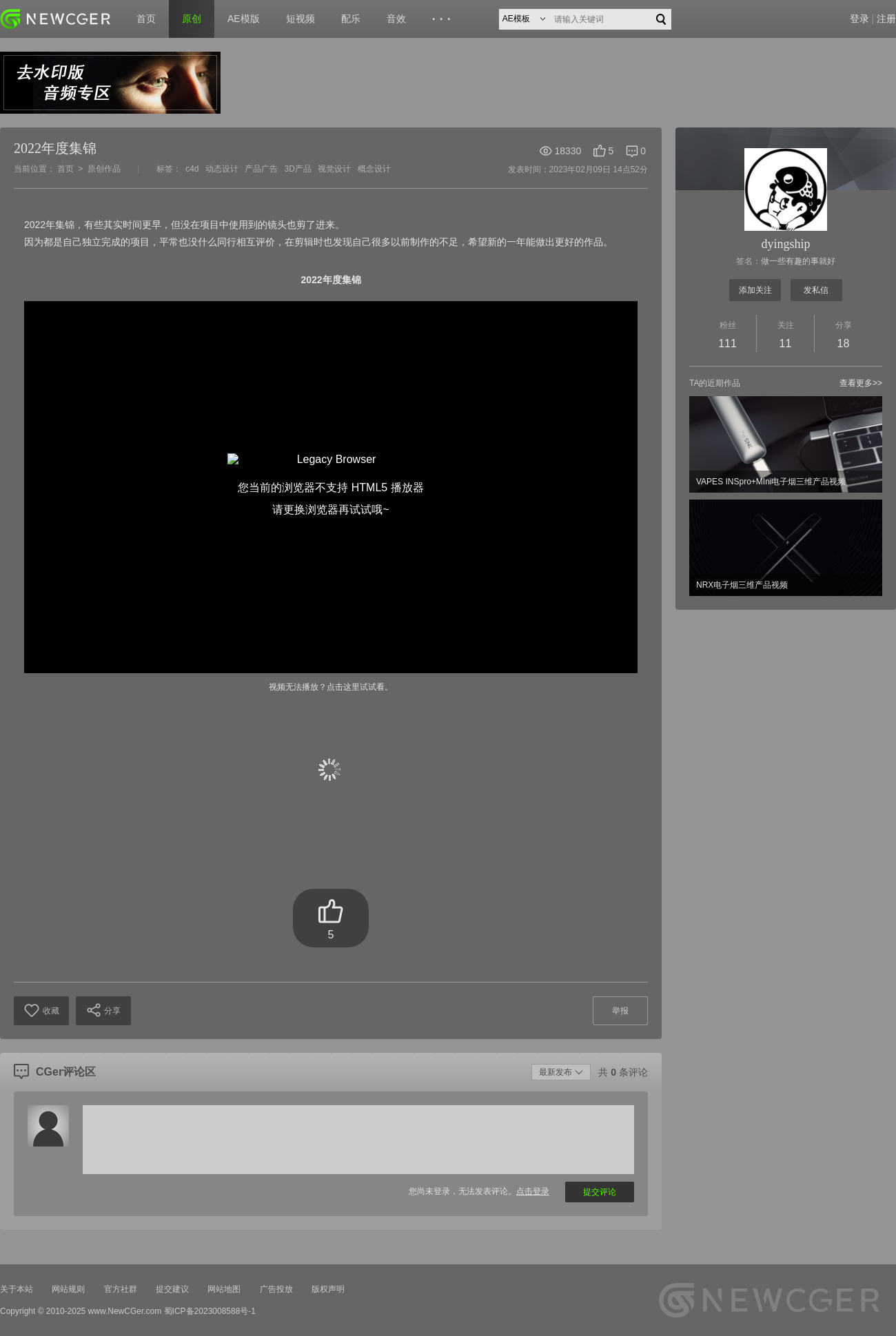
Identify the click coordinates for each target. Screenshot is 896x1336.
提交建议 (172, 1289)
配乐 (350, 18)
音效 (396, 18)
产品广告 (261, 169)
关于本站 (16, 1289)
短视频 (300, 18)
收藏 (41, 1010)
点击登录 (532, 1191)
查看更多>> (860, 383)
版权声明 (328, 1289)
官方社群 (120, 1289)
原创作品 (104, 169)
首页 (146, 18)
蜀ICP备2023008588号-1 (210, 1311)
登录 (859, 18)
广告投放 (276, 1289)
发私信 (816, 290)
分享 (104, 1010)
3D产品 (298, 169)
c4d (191, 169)
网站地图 (224, 1289)
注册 (886, 18)
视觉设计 (334, 169)
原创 (191, 18)
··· (443, 19)
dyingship (785, 244)
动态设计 (221, 169)
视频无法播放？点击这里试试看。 (331, 687)
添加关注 (755, 290)
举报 (620, 1011)
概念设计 (374, 169)
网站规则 (68, 1289)
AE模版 (243, 18)
